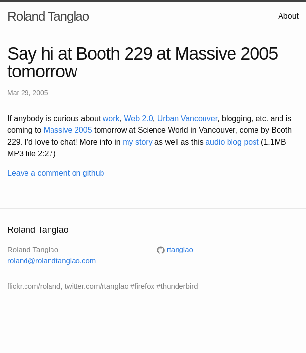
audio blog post (232, 142)
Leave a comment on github (55, 173)
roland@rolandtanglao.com (51, 260)
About (288, 16)
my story (137, 142)
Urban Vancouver (187, 118)
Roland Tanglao (48, 16)
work (111, 118)
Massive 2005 (68, 130)
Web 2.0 (138, 118)
